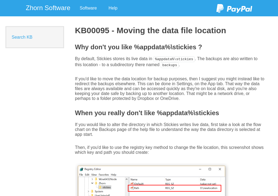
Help (113, 8)
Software (88, 8)
